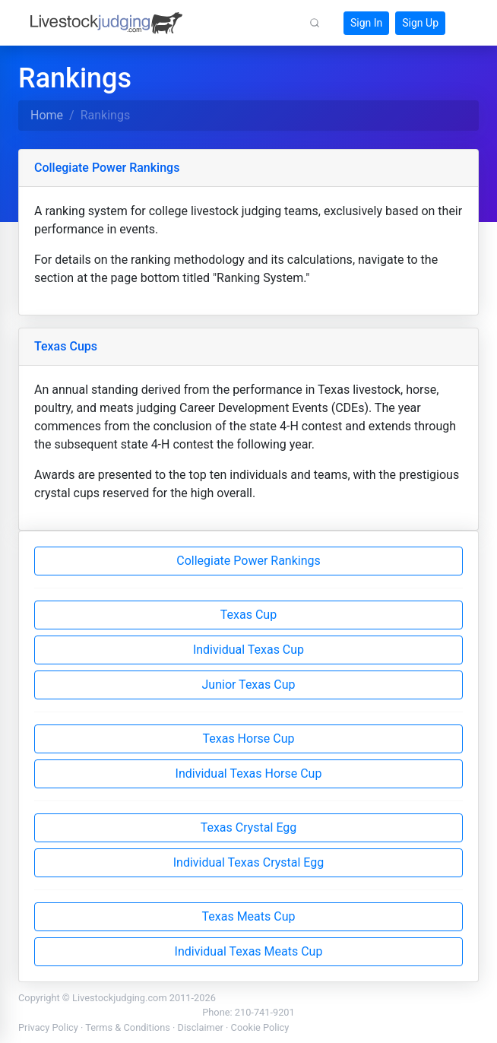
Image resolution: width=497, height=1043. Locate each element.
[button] (314, 23)
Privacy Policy (48, 1027)
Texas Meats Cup (249, 916)
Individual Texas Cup (248, 649)
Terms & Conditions (127, 1027)
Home (46, 115)
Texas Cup (248, 614)
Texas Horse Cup (248, 738)
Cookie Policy (260, 1027)
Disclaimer (200, 1027)
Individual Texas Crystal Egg (248, 862)
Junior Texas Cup (249, 684)
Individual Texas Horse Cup (249, 773)
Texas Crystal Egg (249, 827)
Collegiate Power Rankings (248, 560)
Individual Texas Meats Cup (249, 951)
